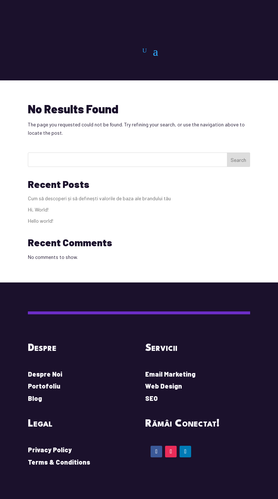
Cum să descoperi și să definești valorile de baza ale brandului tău (99, 198)
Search (238, 160)
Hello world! (40, 221)
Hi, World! (38, 209)
